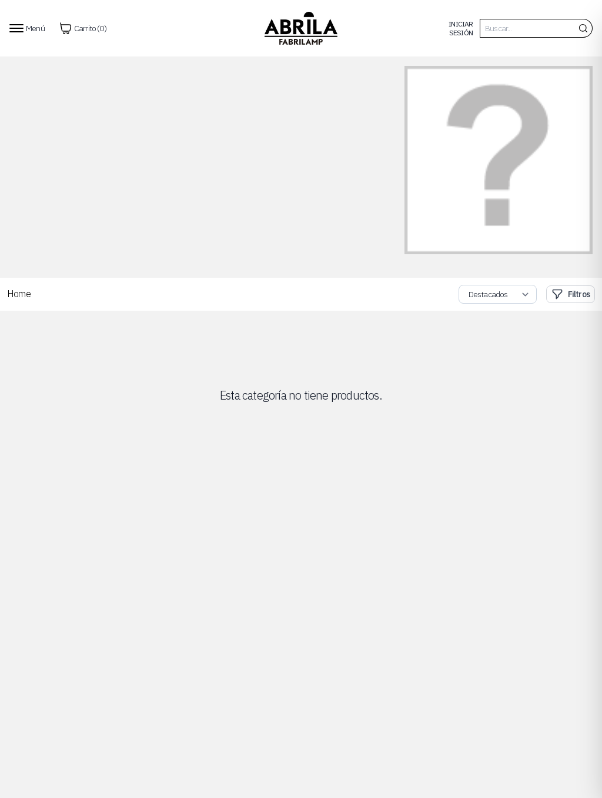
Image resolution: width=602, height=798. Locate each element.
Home (19, 294)
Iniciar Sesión (461, 28)
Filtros (570, 294)
